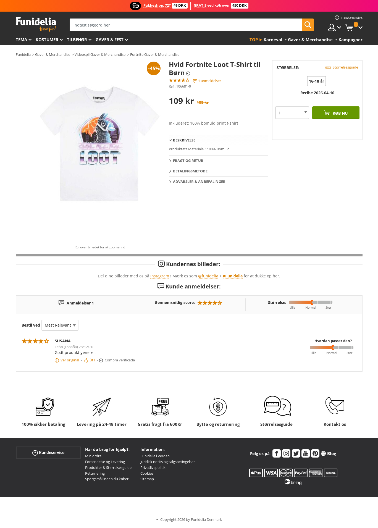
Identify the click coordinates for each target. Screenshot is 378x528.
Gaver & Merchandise (52, 54)
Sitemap (147, 478)
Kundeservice (48, 453)
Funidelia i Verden (155, 455)
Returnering (95, 473)
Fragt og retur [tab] (188, 160)
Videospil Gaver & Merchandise (100, 54)
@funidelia (208, 276)
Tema (21, 39)
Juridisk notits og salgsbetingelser (167, 461)
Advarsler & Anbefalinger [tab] (199, 181)
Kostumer (47, 39)
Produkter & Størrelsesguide (108, 467)
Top (254, 39)
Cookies (146, 473)
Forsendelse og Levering (105, 461)
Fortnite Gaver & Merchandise (154, 54)
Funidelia (23, 54)
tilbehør (77, 39)
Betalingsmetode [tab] (190, 171)
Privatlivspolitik (153, 467)
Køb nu (340, 113)
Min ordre (93, 455)
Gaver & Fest (110, 39)
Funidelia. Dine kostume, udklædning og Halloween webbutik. (36, 24)
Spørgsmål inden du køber (106, 478)
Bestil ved (31, 325)
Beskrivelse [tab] (184, 140)
